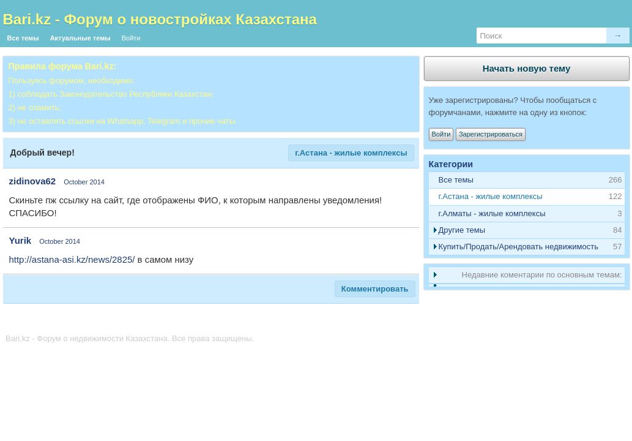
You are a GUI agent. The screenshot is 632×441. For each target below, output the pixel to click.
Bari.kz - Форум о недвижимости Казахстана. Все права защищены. (130, 338)
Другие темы (462, 230)
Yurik (20, 240)
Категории (451, 164)
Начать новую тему (527, 68)
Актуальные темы (80, 38)
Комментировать (375, 288)
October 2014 (84, 182)
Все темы (23, 38)
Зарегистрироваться (490, 134)
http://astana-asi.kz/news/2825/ (72, 259)
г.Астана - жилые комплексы (351, 152)
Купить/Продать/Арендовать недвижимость (519, 246)
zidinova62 (32, 181)
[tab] (527, 197)
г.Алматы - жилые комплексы (492, 213)
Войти (131, 38)
